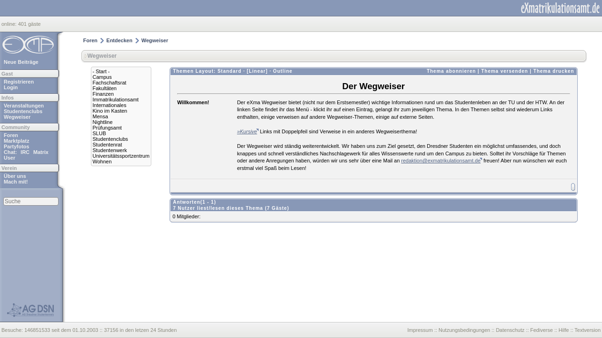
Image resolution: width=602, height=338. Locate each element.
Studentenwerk (110, 150)
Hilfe (563, 330)
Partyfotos (16, 146)
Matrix (40, 152)
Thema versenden (504, 71)
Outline (282, 71)
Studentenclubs (23, 111)
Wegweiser (17, 117)
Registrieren (19, 81)
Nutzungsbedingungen (464, 330)
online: (9, 24)
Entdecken (119, 40)
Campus (102, 77)
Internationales (109, 105)
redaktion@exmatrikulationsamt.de (441, 160)
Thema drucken (554, 71)
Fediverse (541, 330)
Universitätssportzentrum (121, 156)
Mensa (100, 116)
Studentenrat (107, 144)
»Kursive (247, 131)
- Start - (101, 71)
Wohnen (102, 161)
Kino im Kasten (110, 111)
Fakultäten (105, 88)
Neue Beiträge (21, 62)
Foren (11, 135)
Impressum (419, 330)
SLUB (99, 133)
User (9, 158)
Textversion (587, 330)
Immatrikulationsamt (116, 99)
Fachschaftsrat (109, 82)
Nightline (103, 122)
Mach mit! (16, 181)
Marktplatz (16, 141)
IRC (25, 152)
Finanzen (103, 94)
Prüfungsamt (107, 128)
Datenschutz (510, 330)
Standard (229, 71)
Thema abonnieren (451, 71)
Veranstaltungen (24, 105)
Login (11, 87)
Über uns (15, 176)
